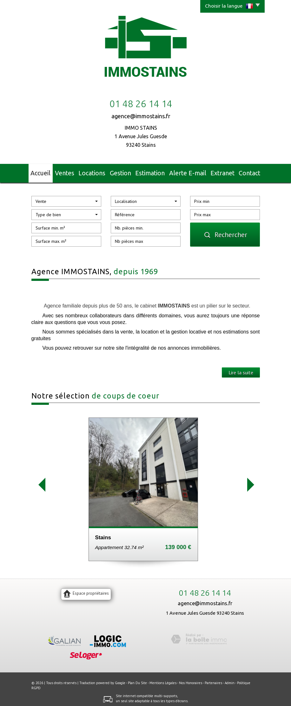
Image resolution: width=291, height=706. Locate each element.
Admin (230, 680)
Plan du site (137, 680)
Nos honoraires (190, 680)
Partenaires (213, 680)
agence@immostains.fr (140, 116)
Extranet (219, 171)
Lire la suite (240, 369)
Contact (246, 171)
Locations (96, 171)
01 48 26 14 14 (205, 590)
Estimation (153, 171)
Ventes (69, 171)
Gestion (124, 171)
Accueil (44, 171)
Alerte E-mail (187, 171)
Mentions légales (162, 680)
